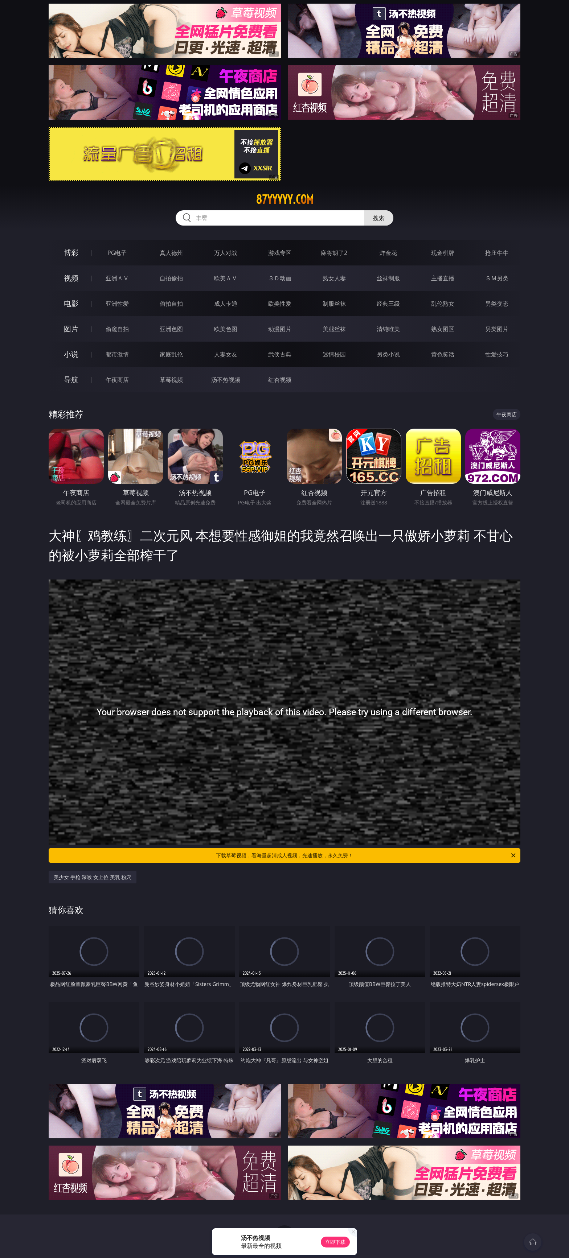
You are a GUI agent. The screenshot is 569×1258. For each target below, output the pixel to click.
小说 (71, 354)
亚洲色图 (171, 329)
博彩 (71, 252)
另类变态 (496, 304)
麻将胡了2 (334, 253)
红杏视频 (279, 380)
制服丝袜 (334, 304)
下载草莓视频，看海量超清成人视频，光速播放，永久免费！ (366, 855)
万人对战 (225, 253)
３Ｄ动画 (279, 278)
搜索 (379, 218)
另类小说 (388, 354)
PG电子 (117, 253)
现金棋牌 (442, 253)
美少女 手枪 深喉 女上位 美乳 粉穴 (92, 877)
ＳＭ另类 (496, 278)
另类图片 (496, 329)
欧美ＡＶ (225, 278)
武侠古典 (279, 354)
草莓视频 (171, 380)
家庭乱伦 (171, 354)
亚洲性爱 (117, 304)
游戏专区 (279, 253)
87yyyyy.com (285, 199)
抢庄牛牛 (496, 253)
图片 (71, 329)
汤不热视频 (225, 380)
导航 (71, 379)
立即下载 (335, 1241)
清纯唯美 (388, 329)
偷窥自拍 (117, 329)
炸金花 (388, 253)
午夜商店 (117, 380)
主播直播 (442, 278)
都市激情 (117, 354)
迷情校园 (334, 354)
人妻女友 (225, 354)
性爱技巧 (496, 354)
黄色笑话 (442, 354)
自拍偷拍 (171, 278)
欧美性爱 (279, 304)
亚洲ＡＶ (117, 278)
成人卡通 (225, 304)
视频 (71, 278)
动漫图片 (279, 329)
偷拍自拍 (171, 304)
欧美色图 (225, 329)
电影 (71, 303)
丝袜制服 (388, 278)
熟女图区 (442, 329)
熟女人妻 (334, 278)
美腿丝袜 (334, 329)
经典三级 (388, 304)
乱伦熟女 (442, 304)
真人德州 (171, 253)
